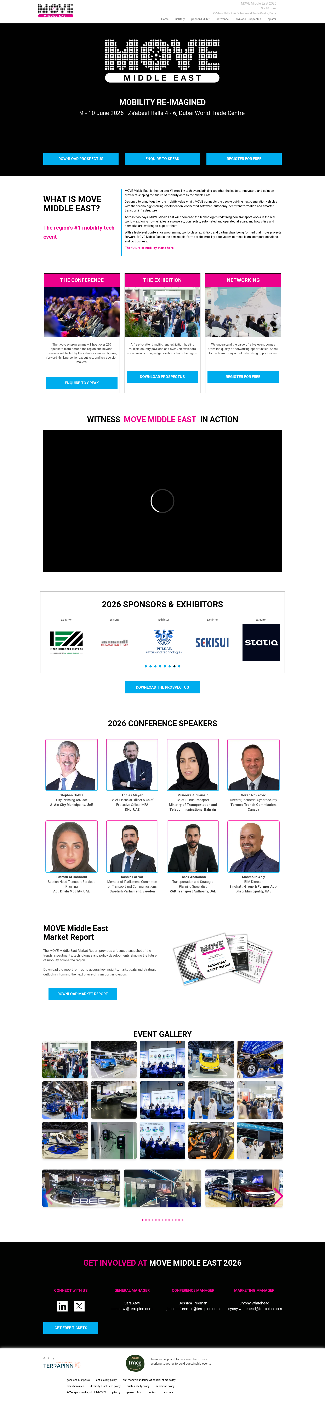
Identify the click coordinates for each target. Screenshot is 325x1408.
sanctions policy (165, 1386)
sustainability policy (138, 1386)
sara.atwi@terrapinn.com (132, 1309)
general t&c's (134, 1392)
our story (179, 19)
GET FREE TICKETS (71, 1328)
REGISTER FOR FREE (244, 158)
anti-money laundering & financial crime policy (149, 1380)
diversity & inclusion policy (105, 1386)
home (165, 19)
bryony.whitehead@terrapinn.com (254, 1309)
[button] (278, 1196)
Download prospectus (247, 19)
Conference (222, 19)
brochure (168, 1392)
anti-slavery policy (106, 1380)
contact (152, 1392)
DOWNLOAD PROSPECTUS (80, 158)
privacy (116, 1392)
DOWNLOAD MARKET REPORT (82, 994)
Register (271, 19)
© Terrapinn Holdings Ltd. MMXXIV (86, 1392)
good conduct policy (78, 1380)
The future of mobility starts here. (150, 248)
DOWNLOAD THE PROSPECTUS (162, 687)
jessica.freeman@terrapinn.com (193, 1309)
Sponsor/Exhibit (200, 19)
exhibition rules (75, 1386)
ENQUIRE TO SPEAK (162, 158)
